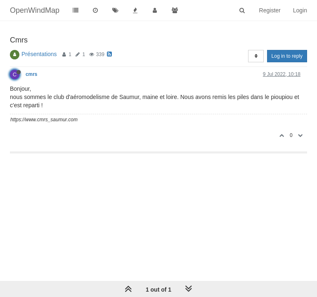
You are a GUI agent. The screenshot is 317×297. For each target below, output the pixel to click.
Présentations (39, 54)
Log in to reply (287, 56)
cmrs (31, 74)
